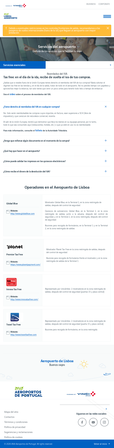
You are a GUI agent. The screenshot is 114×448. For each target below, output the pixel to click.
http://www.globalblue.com (22, 213)
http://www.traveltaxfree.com (23, 334)
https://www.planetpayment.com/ (25, 264)
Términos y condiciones (15, 422)
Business (91, 3)
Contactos (9, 417)
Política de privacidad (14, 427)
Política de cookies (13, 437)
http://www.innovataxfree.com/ (24, 299)
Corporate (104, 3)
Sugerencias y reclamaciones (18, 432)
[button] (80, 65)
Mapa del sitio (11, 411)
